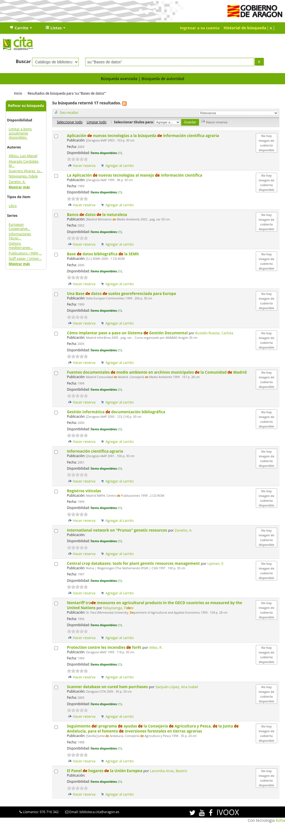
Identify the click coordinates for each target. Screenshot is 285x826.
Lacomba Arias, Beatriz (168, 771)
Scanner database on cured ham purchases (108, 686)
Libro (13, 205)
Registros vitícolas (84, 490)
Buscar (23, 61)
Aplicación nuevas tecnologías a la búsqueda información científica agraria (143, 135)
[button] (21, 27)
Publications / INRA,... (25, 253)
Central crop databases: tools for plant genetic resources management (134, 563)
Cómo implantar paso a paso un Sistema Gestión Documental (127, 332)
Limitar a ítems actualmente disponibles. (20, 133)
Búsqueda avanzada (119, 78)
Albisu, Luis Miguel (23, 155)
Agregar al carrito (119, 165)
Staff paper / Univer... (25, 258)
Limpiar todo (96, 122)
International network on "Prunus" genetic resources (117, 530)
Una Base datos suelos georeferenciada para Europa (122, 293)
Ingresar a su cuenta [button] (200, 27)
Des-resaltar (69, 112)
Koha (280, 820)
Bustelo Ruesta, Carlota (214, 333)
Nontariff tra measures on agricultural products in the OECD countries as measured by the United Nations (154, 605)
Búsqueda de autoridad (162, 78)
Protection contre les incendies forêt (104, 647)
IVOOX (228, 812)
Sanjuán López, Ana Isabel (177, 687)
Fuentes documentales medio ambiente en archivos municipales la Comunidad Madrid (157, 372)
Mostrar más (19, 187)
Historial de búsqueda (245, 27)
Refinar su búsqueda (26, 105)
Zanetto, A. (17, 181)
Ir (259, 61)
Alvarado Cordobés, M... (24, 163)
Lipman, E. (215, 563)
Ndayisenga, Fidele (23, 176)
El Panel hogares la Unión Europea (105, 770)
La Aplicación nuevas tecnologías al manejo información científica (135, 175)
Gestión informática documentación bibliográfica (116, 411)
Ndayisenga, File (118, 608)
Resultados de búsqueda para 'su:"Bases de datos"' (67, 93)
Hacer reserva (84, 165)
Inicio (18, 93)
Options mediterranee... (21, 245)
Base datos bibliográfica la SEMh (103, 253)
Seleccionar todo (69, 122)
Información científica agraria (95, 451)
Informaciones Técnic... (20, 236)
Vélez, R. (155, 647)
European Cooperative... (19, 226)
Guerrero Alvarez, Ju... (25, 171)
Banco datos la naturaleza (97, 214)
